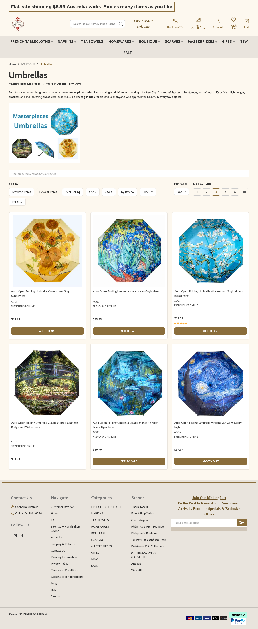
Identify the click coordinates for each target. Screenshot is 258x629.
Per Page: (180, 183)
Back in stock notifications (67, 576)
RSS (53, 590)
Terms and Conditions (64, 570)
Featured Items (21, 192)
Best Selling (72, 192)
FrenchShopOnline (142, 513)
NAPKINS (65, 41)
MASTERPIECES (201, 41)
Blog (54, 583)
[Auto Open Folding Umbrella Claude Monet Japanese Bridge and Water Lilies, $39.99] (47, 382)
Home (12, 64)
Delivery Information (64, 557)
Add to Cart (47, 331)
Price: (149, 193)
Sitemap (56, 596)
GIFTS (227, 41)
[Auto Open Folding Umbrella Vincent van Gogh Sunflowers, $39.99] (47, 251)
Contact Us (58, 550)
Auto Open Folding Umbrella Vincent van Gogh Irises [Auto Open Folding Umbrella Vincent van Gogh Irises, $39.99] (126, 291)
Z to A (109, 192)
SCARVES (172, 41)
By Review (127, 192)
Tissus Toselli (139, 507)
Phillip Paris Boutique (144, 533)
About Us (57, 537)
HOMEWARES (119, 41)
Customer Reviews (62, 507)
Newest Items (48, 192)
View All (136, 570)
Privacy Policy (59, 563)
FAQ (54, 520)
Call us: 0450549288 (28, 513)
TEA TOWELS (92, 41)
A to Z (92, 192)
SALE (128, 53)
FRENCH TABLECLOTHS (30, 41)
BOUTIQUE (148, 41)
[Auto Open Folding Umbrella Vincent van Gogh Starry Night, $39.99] (210, 382)
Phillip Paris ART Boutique (147, 526)
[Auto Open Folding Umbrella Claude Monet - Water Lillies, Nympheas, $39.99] (129, 382)
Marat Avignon (140, 520)
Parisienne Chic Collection (147, 546)
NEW (243, 41)
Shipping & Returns (63, 544)
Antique (136, 563)
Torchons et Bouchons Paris (148, 539)
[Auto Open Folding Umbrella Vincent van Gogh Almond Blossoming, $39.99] (210, 251)
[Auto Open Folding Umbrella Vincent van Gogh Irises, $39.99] (129, 251)
